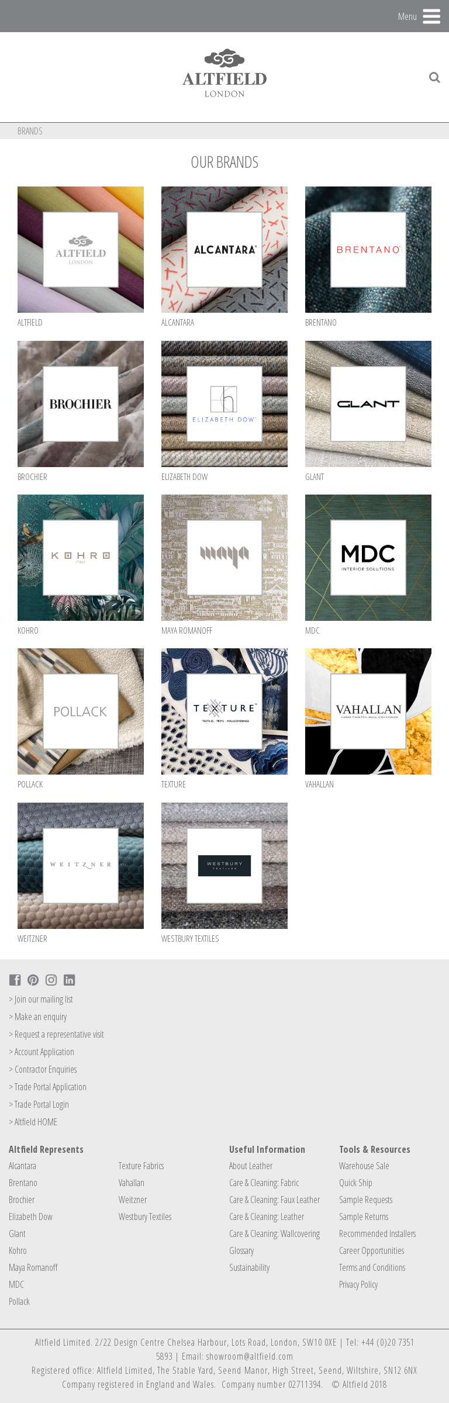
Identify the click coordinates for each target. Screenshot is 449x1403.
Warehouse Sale (364, 1165)
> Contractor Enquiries (43, 1069)
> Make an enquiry (38, 1016)
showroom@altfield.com (249, 1356)
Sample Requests (365, 1199)
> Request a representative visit (56, 1034)
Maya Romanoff (33, 1267)
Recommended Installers (377, 1233)
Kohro (18, 1250)
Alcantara (22, 1165)
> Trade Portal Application (48, 1086)
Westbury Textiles (145, 1216)
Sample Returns (363, 1216)
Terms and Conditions (372, 1267)
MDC (16, 1284)
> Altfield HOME (33, 1121)
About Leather (250, 1165)
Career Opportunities (371, 1250)
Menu (407, 15)
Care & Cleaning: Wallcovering (274, 1233)
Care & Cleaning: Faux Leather (274, 1199)
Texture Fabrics (141, 1165)
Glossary (241, 1250)
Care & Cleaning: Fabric (264, 1182)
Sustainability (249, 1267)
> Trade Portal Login (39, 1104)
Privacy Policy (358, 1284)
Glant (17, 1233)
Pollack (19, 1301)
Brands (30, 131)
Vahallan (131, 1182)
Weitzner (133, 1199)
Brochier (21, 1199)
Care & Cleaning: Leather (266, 1216)
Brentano (23, 1182)
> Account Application (41, 1051)
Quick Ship (355, 1182)
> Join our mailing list (41, 999)
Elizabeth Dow (31, 1216)
